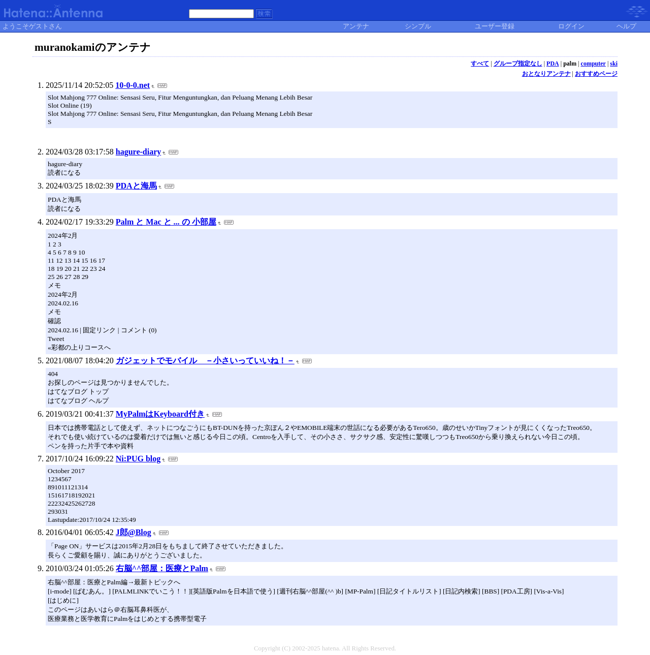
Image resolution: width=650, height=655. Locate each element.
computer (593, 63)
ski (614, 63)
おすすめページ (596, 73)
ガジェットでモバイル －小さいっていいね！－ (205, 360)
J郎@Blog (133, 532)
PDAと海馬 (136, 185)
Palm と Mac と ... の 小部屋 (166, 221)
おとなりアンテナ (546, 73)
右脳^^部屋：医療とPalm (162, 568)
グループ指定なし (518, 63)
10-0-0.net (132, 85)
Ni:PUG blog (138, 458)
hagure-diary (138, 151)
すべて (480, 63)
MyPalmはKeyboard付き (160, 414)
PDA (552, 63)
